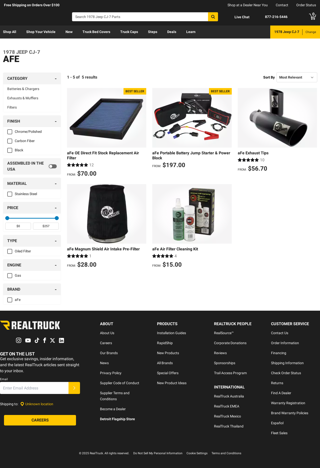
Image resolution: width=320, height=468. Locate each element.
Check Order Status (286, 373)
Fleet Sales (279, 433)
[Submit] (74, 388)
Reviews (220, 353)
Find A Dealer (281, 393)
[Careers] (40, 420)
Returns (277, 383)
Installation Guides (171, 333)
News (104, 363)
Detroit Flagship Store (117, 419)
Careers (106, 343)
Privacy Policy (111, 373)
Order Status (306, 5)
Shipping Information (287, 363)
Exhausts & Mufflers (22, 98)
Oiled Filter (23, 251)
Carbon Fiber (25, 141)
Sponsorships (224, 363)
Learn (191, 32)
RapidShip (165, 343)
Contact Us (279, 333)
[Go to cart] (312, 16)
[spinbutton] (18, 226)
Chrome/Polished (28, 132)
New (69, 32)
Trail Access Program (230, 373)
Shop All (9, 32)
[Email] (34, 388)
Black (19, 150)
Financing (278, 353)
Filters (12, 107)
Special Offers (167, 373)
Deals (171, 32)
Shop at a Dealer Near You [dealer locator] (248, 5)
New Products (168, 353)
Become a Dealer (113, 409)
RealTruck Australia (229, 396)
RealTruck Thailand (229, 426)
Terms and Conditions (226, 453)
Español (277, 423)
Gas (18, 275)
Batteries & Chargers (23, 89)
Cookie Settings (197, 453)
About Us (107, 333)
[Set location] (36, 404)
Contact (282, 5)
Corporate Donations (230, 343)
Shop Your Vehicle (41, 32)
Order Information (285, 343)
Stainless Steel (26, 194)
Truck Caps (129, 32)
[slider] (7, 218)
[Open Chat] (238, 17)
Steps (152, 32)
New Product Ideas (171, 383)
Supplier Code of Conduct (119, 383)
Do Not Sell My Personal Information (157, 453)
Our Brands (109, 353)
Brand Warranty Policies (289, 413)
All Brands (165, 363)
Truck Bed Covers (96, 32)
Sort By (269, 77)
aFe (17, 300)
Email (4, 379)
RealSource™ (224, 333)
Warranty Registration (288, 403)
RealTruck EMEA (226, 406)
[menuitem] (9, 32)
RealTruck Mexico (227, 416)
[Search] (145, 16)
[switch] (32, 166)
